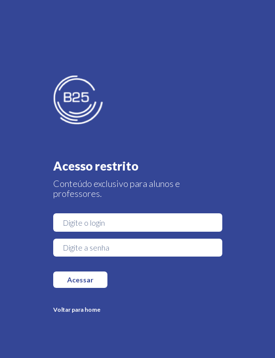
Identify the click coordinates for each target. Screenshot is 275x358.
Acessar (80, 279)
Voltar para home (76, 309)
